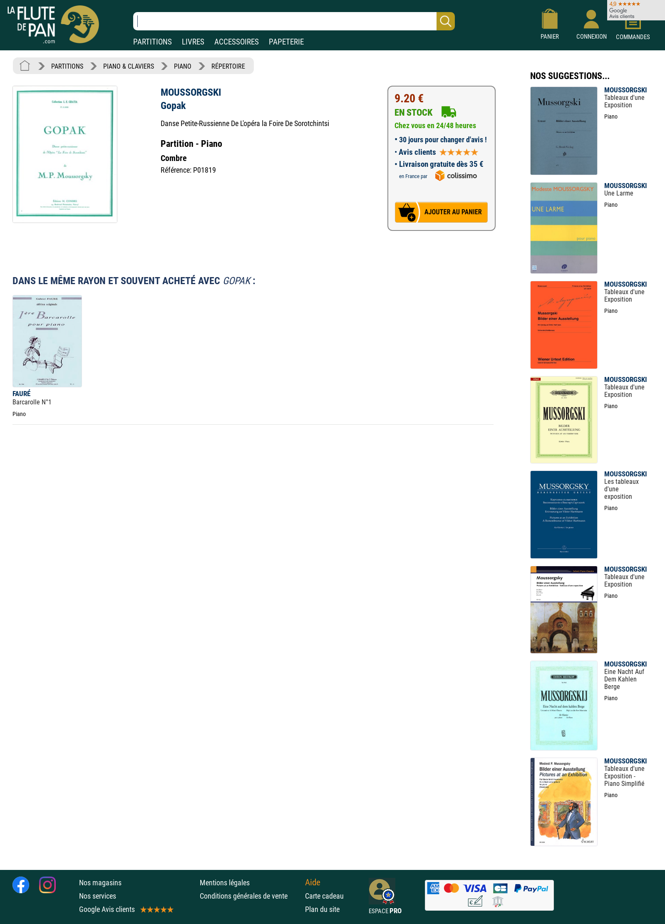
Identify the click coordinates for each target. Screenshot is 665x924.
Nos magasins (100, 882)
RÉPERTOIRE (228, 66)
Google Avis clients (125, 909)
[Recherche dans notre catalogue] (294, 21)
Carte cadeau (324, 896)
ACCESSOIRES (236, 42)
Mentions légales (225, 882)
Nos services (97, 896)
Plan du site (322, 909)
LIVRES (193, 42)
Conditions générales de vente (250, 896)
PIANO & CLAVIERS (128, 66)
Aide (312, 882)
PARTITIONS (152, 42)
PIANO (182, 66)
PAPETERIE (286, 42)
